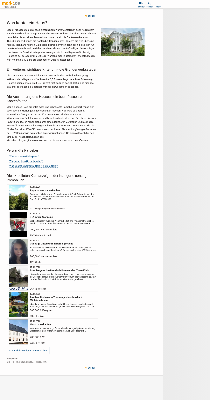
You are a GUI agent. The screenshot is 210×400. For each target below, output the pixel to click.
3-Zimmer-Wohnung (41, 216)
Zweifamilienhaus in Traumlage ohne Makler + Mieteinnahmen (56, 299)
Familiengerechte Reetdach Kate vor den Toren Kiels (59, 270)
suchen (149, 7)
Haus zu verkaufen (40, 324)
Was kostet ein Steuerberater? (26, 161)
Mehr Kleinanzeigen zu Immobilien (28, 350)
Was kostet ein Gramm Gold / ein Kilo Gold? (33, 165)
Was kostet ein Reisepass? (24, 156)
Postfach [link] (141, 7)
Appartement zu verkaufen (45, 190)
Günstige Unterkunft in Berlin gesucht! (52, 243)
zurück (91, 15)
